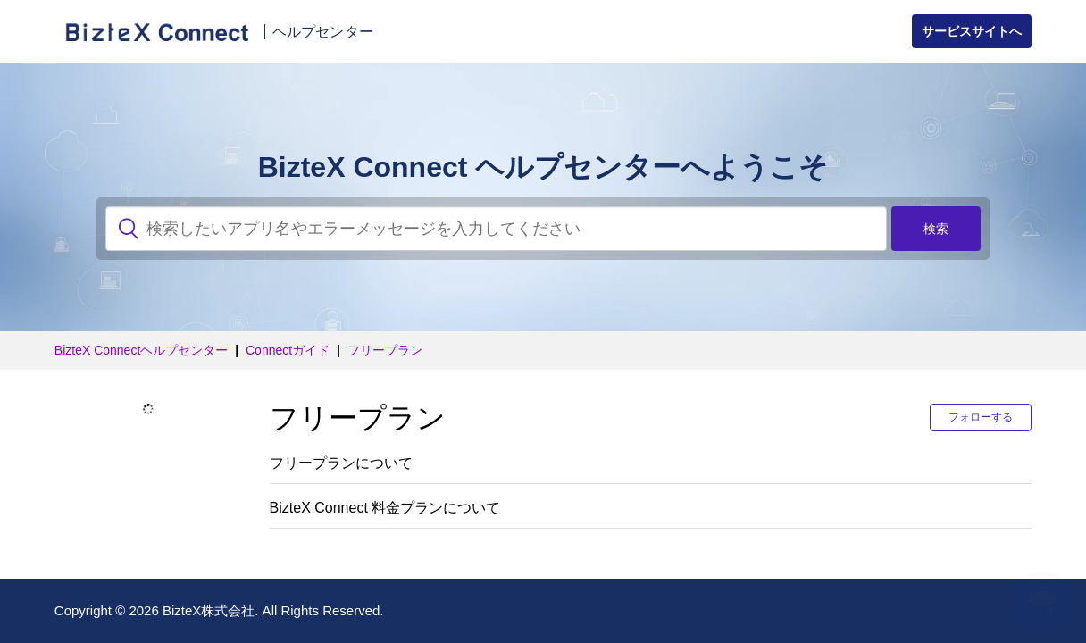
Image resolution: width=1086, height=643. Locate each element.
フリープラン (384, 350)
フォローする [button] (980, 417)
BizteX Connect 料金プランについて (385, 507)
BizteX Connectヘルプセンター (141, 350)
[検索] (496, 228)
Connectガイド (288, 350)
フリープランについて (341, 463)
